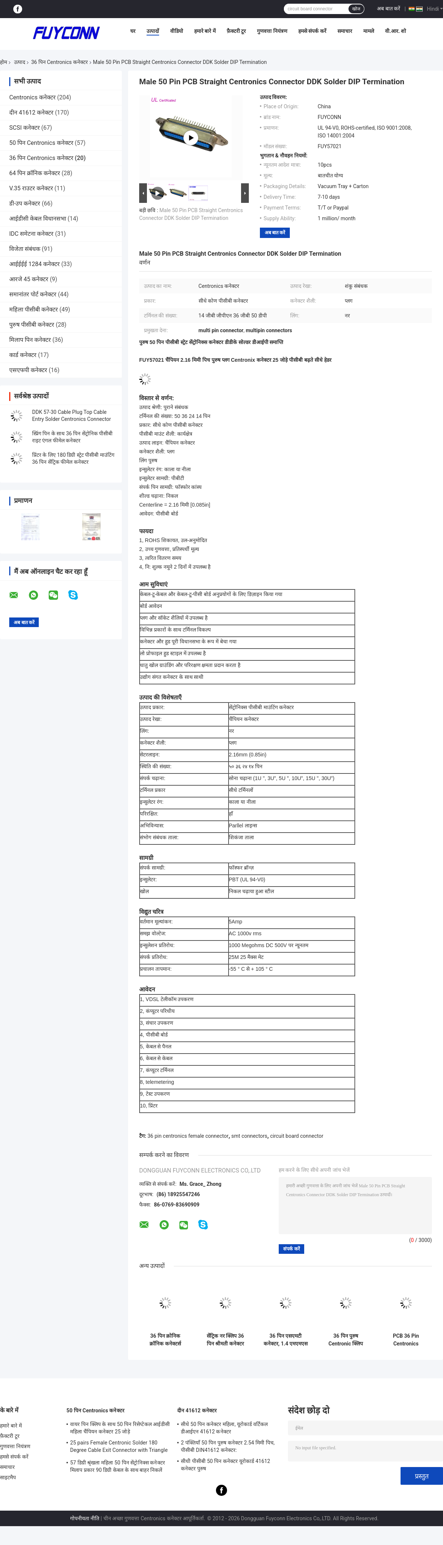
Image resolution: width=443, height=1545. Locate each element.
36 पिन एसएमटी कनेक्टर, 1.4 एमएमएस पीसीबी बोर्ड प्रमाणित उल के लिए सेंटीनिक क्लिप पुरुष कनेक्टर (286, 1340)
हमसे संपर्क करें (312, 31)
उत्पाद (19, 62)
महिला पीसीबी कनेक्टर (33, 309)
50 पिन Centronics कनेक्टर (41, 142)
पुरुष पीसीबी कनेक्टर (31, 324)
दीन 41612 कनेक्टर (31, 112)
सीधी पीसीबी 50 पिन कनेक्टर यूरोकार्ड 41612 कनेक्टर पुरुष (225, 1464)
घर (132, 31)
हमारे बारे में (205, 31)
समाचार (344, 31)
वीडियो (176, 31)
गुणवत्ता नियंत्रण (272, 31)
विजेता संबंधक (24, 248)
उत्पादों (153, 31)
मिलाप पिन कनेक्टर (30, 339)
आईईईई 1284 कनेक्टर (34, 264)
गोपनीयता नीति (84, 1518)
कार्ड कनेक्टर (23, 354)
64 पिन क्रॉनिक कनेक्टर (34, 173)
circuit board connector (296, 1136)
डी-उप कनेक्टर (24, 203)
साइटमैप (8, 1477)
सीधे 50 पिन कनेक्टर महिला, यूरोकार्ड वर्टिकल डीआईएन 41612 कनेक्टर (224, 1428)
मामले (368, 31)
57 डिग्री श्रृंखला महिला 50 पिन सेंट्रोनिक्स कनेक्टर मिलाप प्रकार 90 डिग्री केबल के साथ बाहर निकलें (117, 1466)
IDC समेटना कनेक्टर (31, 233)
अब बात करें (388, 8)
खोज (356, 8)
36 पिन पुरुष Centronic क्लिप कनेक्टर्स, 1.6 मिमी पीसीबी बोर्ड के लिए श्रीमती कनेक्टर (345, 1340)
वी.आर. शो (395, 31)
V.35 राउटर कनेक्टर (31, 188)
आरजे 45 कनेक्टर (28, 279)
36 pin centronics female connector (188, 1136)
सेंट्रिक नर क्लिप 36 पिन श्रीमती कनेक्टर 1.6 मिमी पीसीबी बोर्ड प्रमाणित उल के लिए (225, 1340)
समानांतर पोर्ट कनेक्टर (32, 294)
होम (3, 62)
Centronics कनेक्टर (32, 97)
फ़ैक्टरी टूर (236, 31)
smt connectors (249, 1136)
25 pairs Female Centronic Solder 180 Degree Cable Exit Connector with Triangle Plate (119, 1447)
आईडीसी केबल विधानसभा (37, 218)
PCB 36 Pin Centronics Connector (406, 1340)
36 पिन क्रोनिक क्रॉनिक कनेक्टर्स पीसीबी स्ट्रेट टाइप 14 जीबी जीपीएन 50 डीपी (165, 1340)
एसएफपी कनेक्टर (28, 370)
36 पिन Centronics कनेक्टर (59, 62)
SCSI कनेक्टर (24, 127)
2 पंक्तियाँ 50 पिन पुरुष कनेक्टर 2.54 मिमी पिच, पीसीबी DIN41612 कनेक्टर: (228, 1446)
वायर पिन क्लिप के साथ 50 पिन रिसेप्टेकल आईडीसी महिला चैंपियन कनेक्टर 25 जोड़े (120, 1428)
